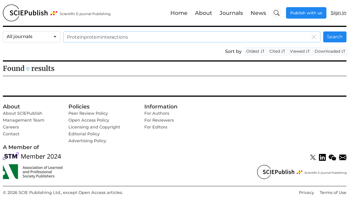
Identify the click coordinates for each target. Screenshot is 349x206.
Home (179, 12)
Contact (11, 133)
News (258, 12)
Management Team (23, 120)
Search (335, 36)
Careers (11, 127)
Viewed (300, 51)
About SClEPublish (22, 113)
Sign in (338, 12)
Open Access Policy (88, 120)
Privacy (306, 192)
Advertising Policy (87, 140)
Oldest (255, 51)
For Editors (155, 127)
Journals (231, 12)
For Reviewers (159, 120)
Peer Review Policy (88, 113)
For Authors (156, 113)
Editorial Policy (84, 133)
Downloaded (330, 51)
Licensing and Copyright (94, 127)
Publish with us (306, 12)
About (203, 12)
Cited (277, 51)
